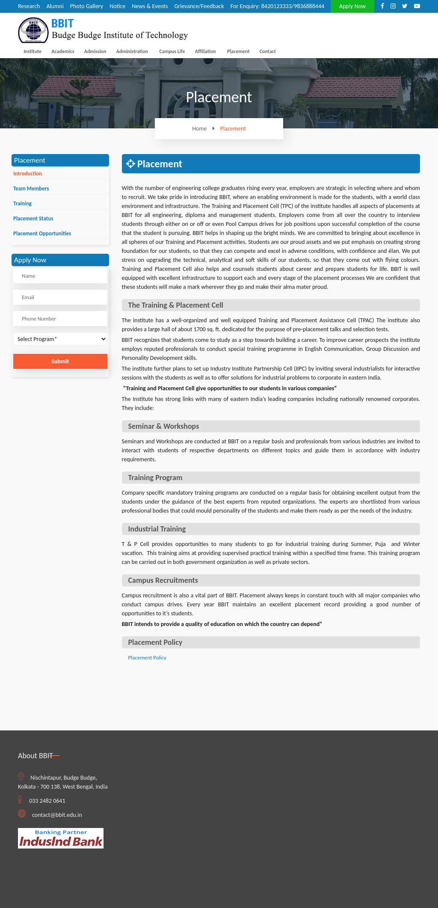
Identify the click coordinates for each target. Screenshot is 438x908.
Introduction (27, 173)
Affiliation (205, 51)
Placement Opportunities (42, 233)
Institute (32, 51)
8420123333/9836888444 (292, 6)
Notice (117, 6)
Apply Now (352, 6)
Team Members (31, 188)
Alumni (54, 6)
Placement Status (33, 218)
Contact (268, 51)
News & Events (150, 6)
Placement (238, 51)
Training (22, 203)
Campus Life (172, 51)
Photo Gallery (86, 6)
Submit (60, 361)
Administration (132, 51)
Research (29, 6)
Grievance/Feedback (199, 6)
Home (205, 128)
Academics (62, 51)
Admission (95, 51)
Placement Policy (147, 657)
